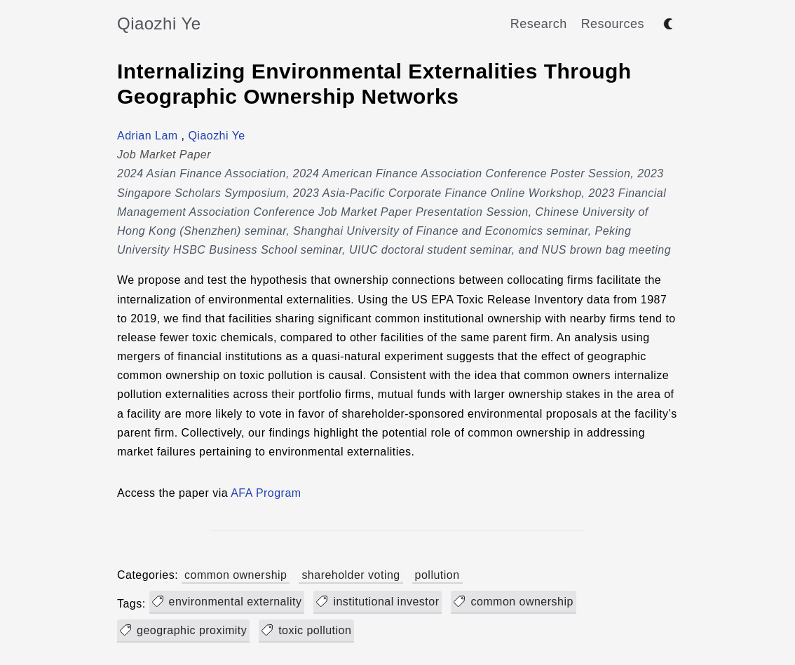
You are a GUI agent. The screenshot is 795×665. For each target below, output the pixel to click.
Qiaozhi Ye (159, 23)
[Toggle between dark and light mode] (668, 24)
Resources (612, 24)
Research (538, 24)
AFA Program (266, 493)
